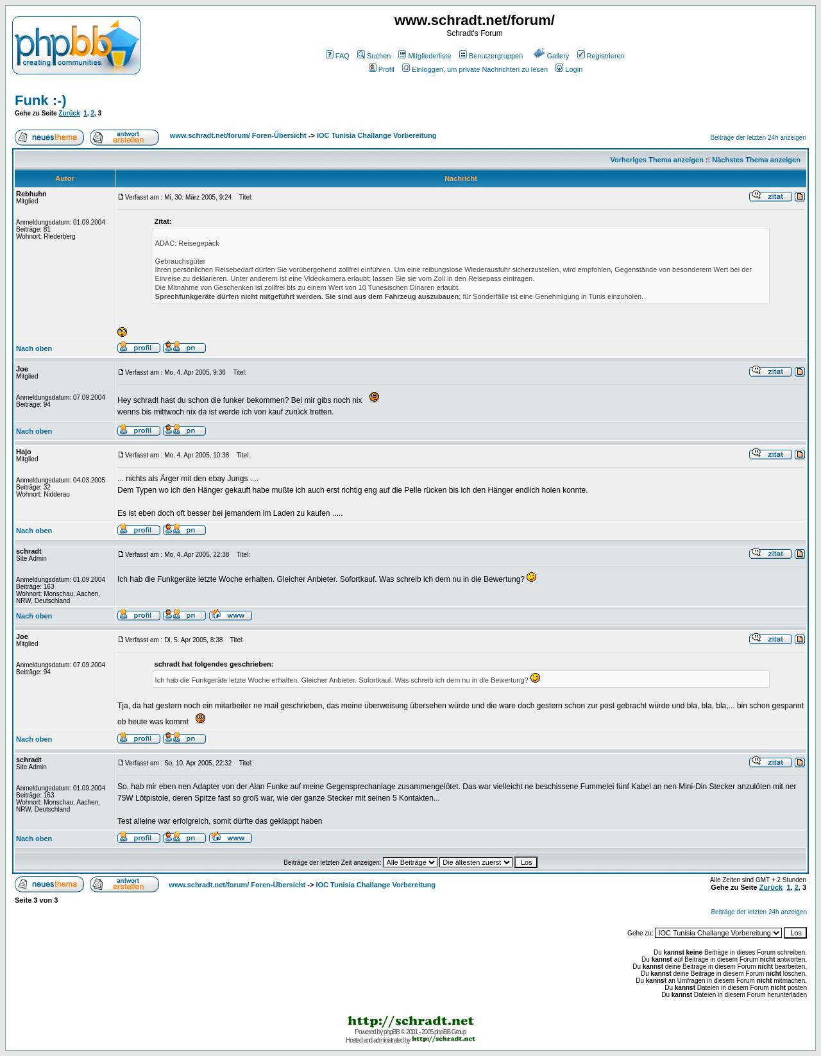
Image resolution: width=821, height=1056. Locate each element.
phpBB (392, 1031)
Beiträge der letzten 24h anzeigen (758, 137)
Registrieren (601, 56)
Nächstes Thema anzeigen (756, 160)
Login (568, 69)
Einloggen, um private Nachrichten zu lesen (475, 69)
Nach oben (34, 348)
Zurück (69, 113)
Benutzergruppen (491, 56)
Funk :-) (41, 100)
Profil (381, 69)
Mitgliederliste (424, 56)
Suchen (374, 56)
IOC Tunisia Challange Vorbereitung (377, 135)
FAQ (338, 56)
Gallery (551, 56)
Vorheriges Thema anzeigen (657, 160)
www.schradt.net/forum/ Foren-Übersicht (238, 135)
